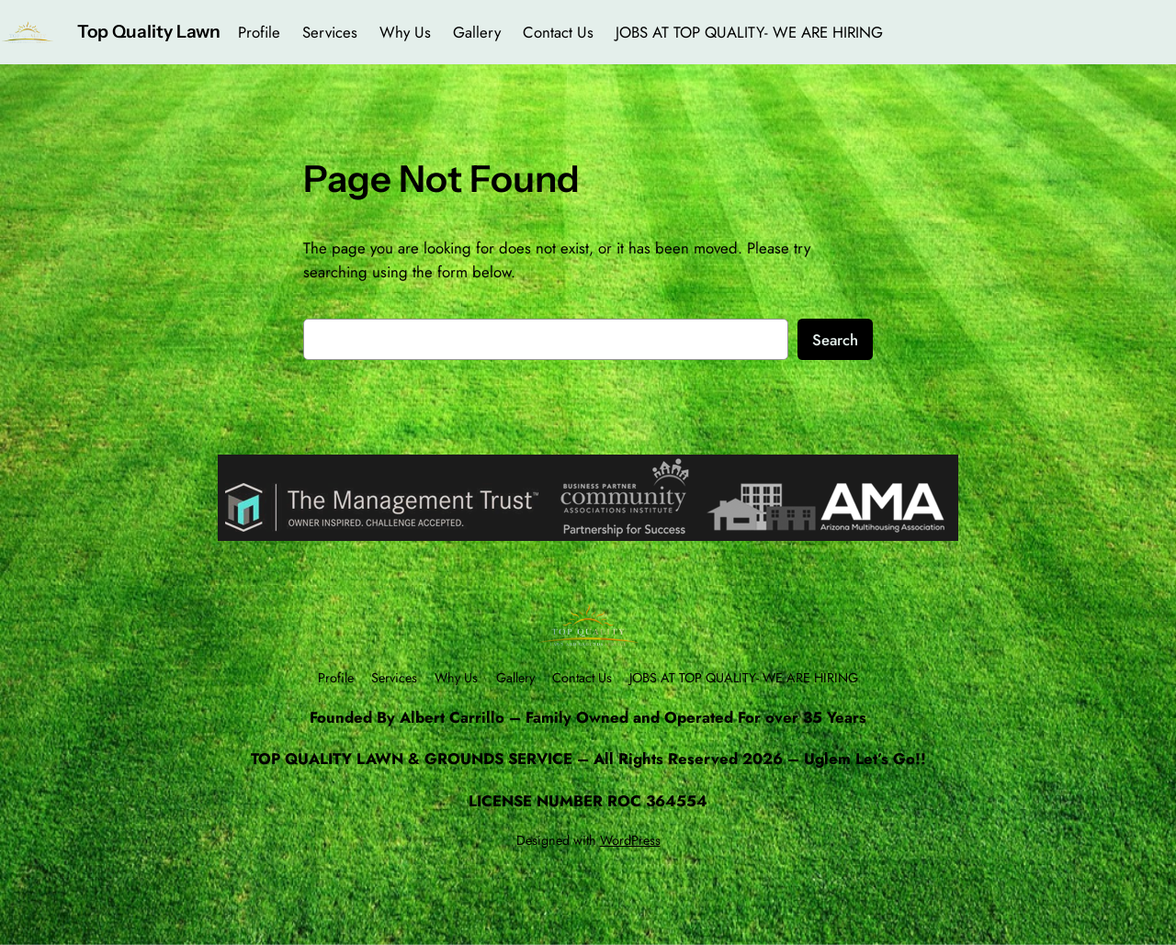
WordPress (630, 840)
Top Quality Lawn (148, 31)
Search (835, 340)
